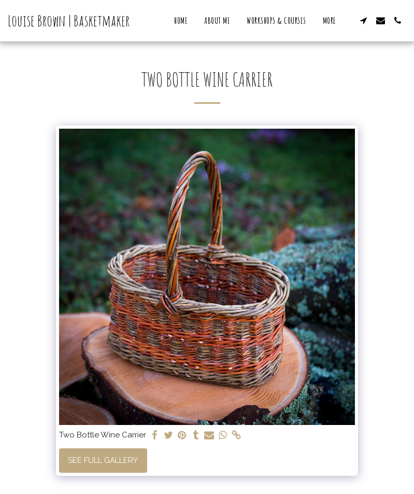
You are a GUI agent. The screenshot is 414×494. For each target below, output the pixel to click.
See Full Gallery (103, 460)
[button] (363, 20)
